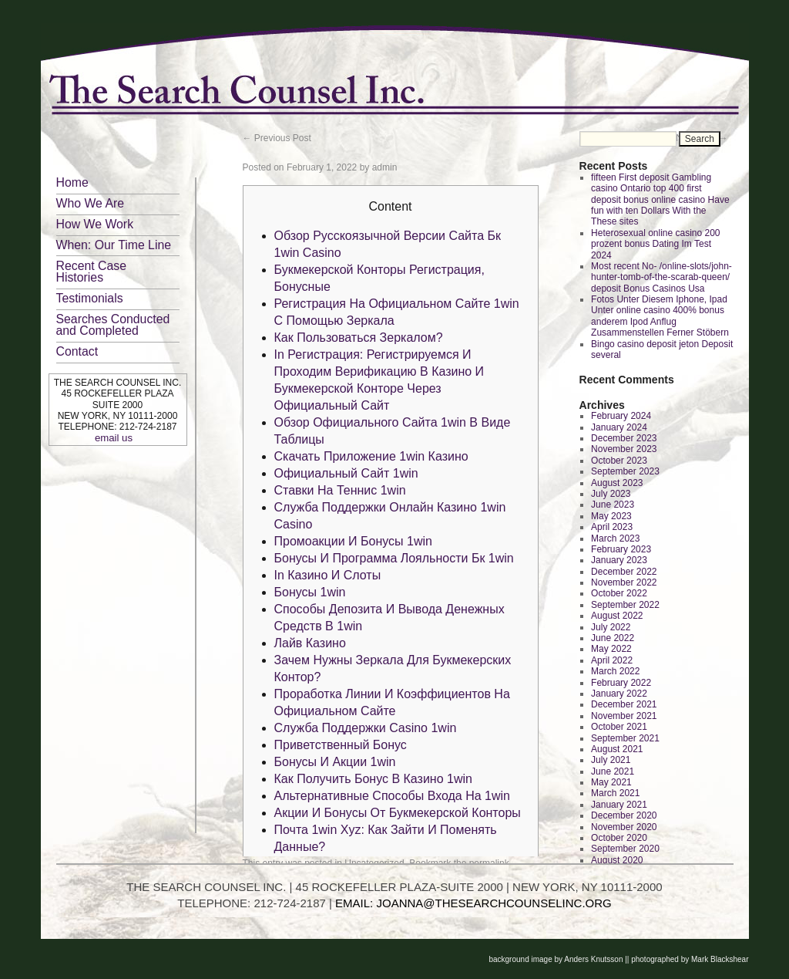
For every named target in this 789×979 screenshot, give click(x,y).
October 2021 (619, 726)
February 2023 (621, 549)
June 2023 (612, 504)
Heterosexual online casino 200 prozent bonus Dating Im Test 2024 (655, 244)
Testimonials (89, 298)
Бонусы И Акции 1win (335, 761)
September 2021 (625, 738)
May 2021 (611, 782)
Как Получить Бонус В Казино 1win (373, 778)
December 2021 (623, 704)
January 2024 (619, 427)
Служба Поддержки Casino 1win (365, 727)
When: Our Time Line (114, 245)
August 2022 (617, 615)
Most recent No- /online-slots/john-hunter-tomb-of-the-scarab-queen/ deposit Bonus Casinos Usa (661, 277)
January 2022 (619, 693)
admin (385, 167)
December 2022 (623, 571)
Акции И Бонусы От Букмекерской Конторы (397, 812)
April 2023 (612, 527)
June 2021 (612, 771)
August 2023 (617, 483)
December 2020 (623, 815)
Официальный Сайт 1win (346, 473)
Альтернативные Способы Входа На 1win (392, 795)
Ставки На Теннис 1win (340, 490)
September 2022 (625, 604)
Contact (77, 351)
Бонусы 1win (310, 592)
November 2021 (623, 716)
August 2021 (617, 749)
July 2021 (610, 760)
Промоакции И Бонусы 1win (353, 541)
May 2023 (611, 516)
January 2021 (619, 804)
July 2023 (610, 493)
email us (114, 438)
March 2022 (615, 671)
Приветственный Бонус (340, 744)
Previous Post (277, 138)
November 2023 (623, 449)
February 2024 (621, 415)
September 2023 (625, 471)
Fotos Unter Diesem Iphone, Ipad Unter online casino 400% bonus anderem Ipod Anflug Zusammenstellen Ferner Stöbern (660, 316)
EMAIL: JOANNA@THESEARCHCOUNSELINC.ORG (473, 903)
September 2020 (625, 848)
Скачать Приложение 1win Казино (371, 456)
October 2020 (619, 837)
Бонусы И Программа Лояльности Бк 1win (394, 558)
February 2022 (621, 682)
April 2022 (612, 660)
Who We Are (90, 203)
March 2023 (615, 538)
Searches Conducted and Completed (113, 324)
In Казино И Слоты (327, 575)
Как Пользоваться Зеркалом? (358, 337)
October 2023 (619, 460)
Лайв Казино (310, 643)
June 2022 (612, 638)
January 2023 (619, 560)
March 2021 (615, 793)
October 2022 (619, 593)
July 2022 (610, 627)
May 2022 (611, 648)
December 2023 (623, 438)
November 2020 (623, 827)
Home (72, 182)
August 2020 (617, 860)
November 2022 (623, 582)
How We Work (95, 224)
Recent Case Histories (91, 271)
